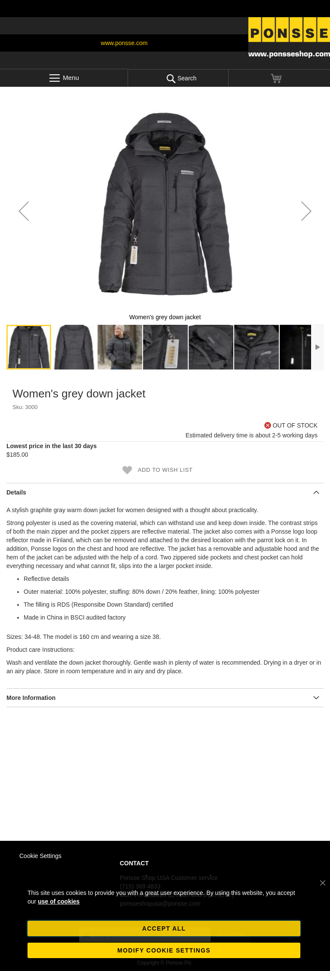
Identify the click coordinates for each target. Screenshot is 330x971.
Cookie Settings (40, 855)
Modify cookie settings (164, 950)
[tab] (165, 492)
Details (16, 492)
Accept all (164, 928)
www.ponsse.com (124, 43)
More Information (30, 697)
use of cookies (58, 901)
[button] (23, 211)
